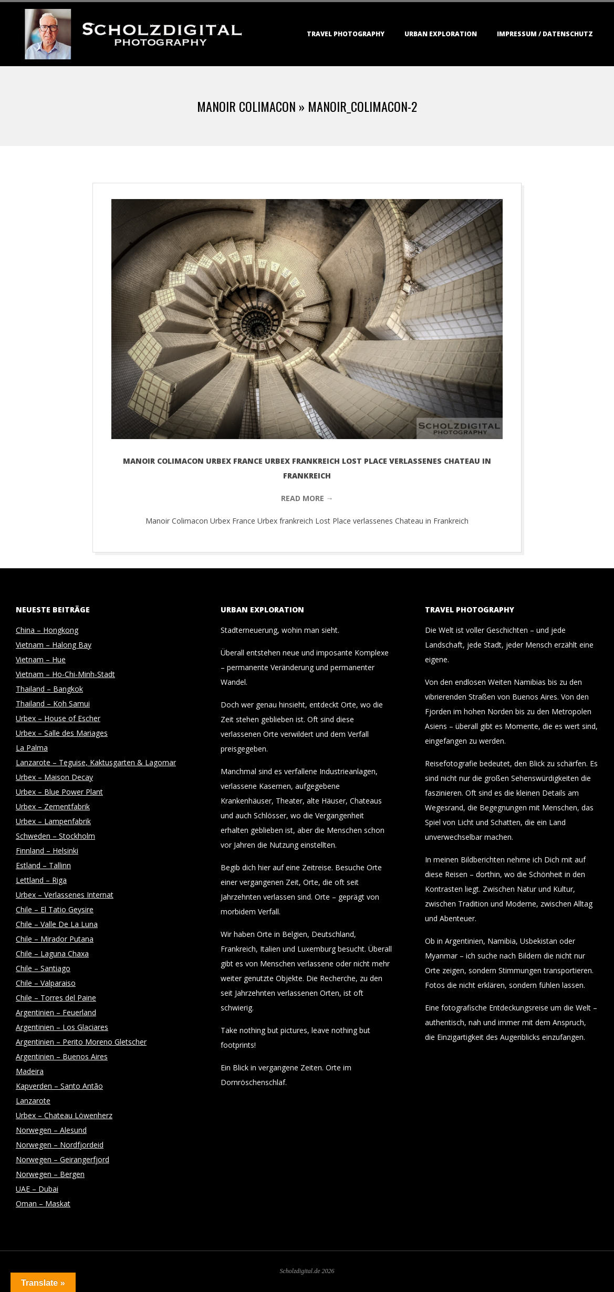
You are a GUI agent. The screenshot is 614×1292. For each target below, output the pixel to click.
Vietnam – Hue (41, 659)
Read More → (307, 498)
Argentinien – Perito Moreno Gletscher (81, 1042)
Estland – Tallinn (43, 865)
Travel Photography (345, 33)
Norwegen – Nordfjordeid (59, 1145)
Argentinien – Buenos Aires (62, 1056)
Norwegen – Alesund (51, 1130)
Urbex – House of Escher (58, 718)
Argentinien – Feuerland (56, 1012)
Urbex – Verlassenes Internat (64, 895)
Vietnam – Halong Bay (53, 645)
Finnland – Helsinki (47, 851)
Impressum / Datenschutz (545, 33)
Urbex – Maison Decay (54, 777)
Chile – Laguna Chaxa (52, 953)
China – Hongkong (47, 630)
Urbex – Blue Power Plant (59, 792)
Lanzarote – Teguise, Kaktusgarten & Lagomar (96, 762)
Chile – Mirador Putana (54, 939)
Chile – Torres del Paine (56, 998)
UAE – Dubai (37, 1189)
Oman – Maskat (43, 1203)
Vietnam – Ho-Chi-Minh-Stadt (65, 674)
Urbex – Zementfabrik (53, 806)
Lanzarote (33, 1101)
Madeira (30, 1071)
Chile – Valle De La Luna (57, 924)
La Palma (32, 748)
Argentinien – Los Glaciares (62, 1027)
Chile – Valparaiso (46, 983)
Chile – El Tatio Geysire (54, 909)
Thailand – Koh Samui (53, 703)
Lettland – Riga (41, 880)
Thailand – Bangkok (49, 689)
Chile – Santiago (43, 968)
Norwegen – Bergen (50, 1174)
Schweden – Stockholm (55, 836)
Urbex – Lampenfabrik (53, 821)
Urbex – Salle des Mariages (62, 733)
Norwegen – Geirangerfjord (62, 1159)
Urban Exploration (440, 33)
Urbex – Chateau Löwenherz (64, 1115)
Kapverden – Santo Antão (59, 1086)
